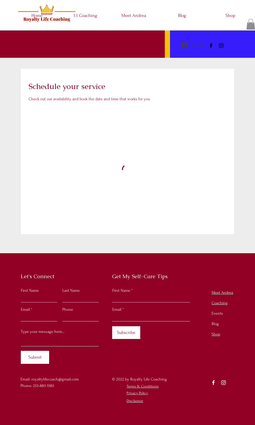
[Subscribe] (126, 332)
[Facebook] (211, 45)
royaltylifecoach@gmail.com (55, 379)
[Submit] (35, 357)
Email (25, 309)
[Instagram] (221, 45)
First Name (30, 290)
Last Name (71, 290)
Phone (67, 309)
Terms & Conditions (143, 386)
